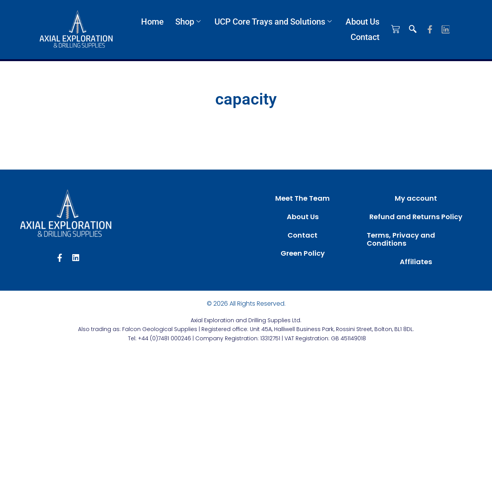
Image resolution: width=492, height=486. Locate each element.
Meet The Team (302, 198)
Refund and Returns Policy (415, 216)
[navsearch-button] (413, 29)
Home (152, 22)
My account (416, 198)
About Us (362, 22)
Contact (365, 37)
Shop (188, 22)
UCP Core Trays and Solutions (273, 22)
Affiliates (416, 261)
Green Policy (303, 253)
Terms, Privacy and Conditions (401, 239)
